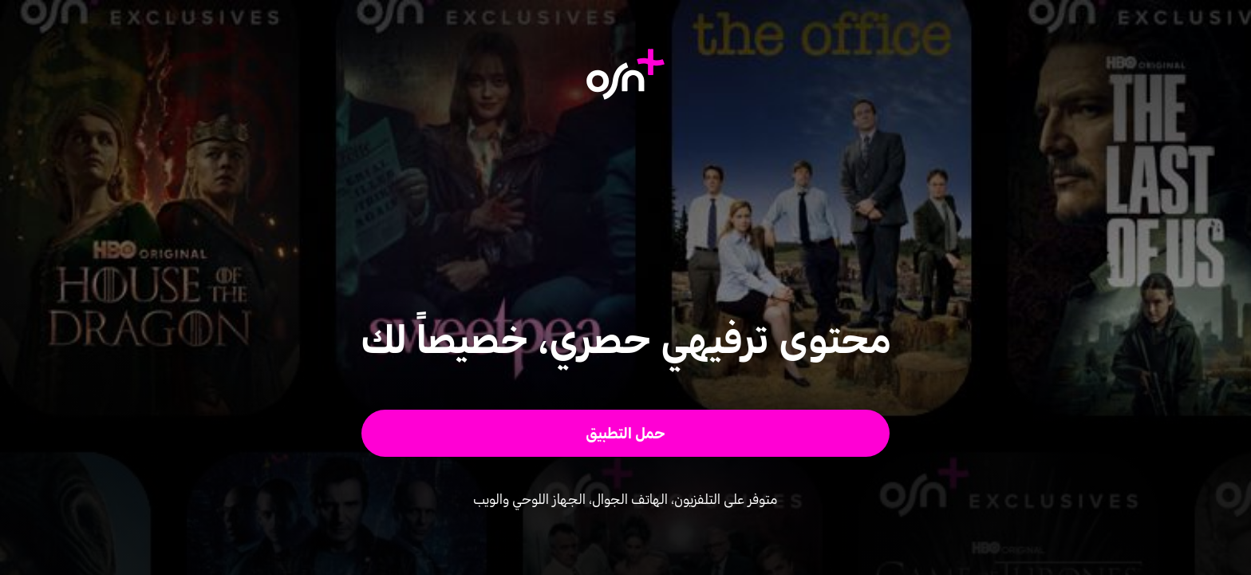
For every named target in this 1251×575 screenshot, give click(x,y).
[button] (625, 433)
